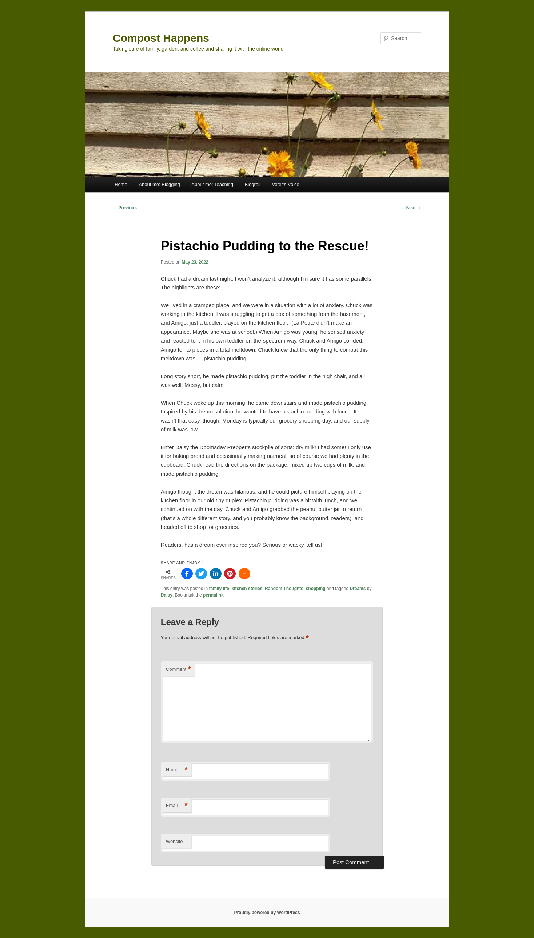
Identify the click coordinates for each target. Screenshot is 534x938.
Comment (178, 669)
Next (413, 207)
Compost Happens (161, 38)
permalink (213, 595)
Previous (125, 207)
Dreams (358, 588)
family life (219, 588)
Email (177, 805)
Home (121, 184)
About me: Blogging (159, 184)
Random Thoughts (284, 588)
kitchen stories (247, 588)
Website (174, 841)
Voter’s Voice (285, 184)
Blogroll (252, 184)
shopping (316, 588)
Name (177, 770)
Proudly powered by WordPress (267, 912)
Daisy (166, 595)
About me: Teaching (212, 184)
